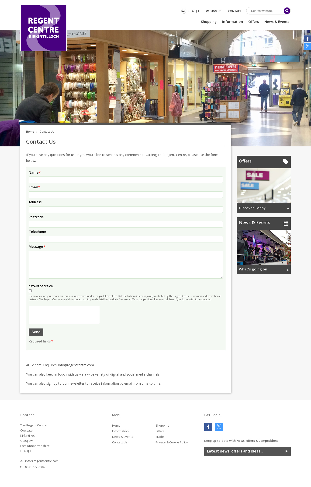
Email (33, 187)
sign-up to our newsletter (65, 383)
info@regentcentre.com (76, 365)
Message (36, 246)
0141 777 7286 (35, 467)
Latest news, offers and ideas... (235, 451)
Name (33, 172)
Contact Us (119, 442)
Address (35, 202)
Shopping (209, 21)
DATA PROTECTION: (41, 286)
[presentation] (64, 315)
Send (36, 332)
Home (30, 132)
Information (232, 21)
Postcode (36, 217)
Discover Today (252, 207)
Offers (253, 21)
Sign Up (216, 11)
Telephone (37, 231)
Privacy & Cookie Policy (172, 442)
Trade (160, 437)
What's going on (253, 269)
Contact (235, 11)
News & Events (277, 21)
